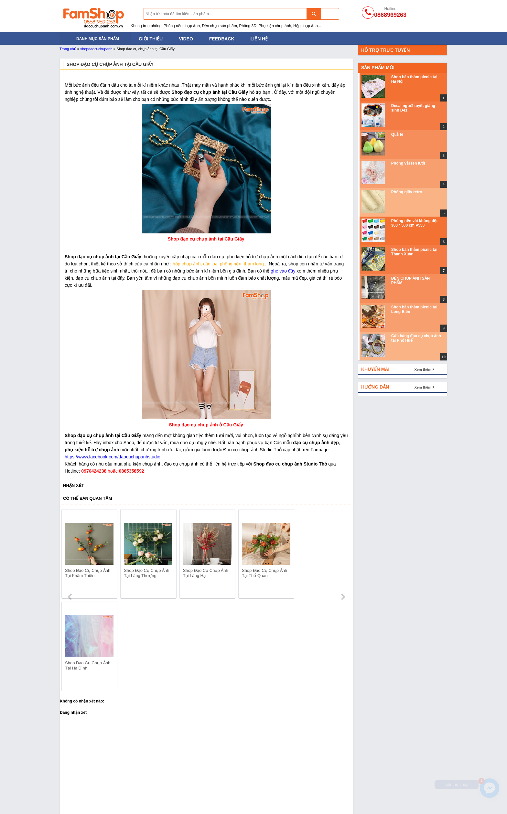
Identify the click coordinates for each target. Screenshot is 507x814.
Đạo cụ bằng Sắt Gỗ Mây (163, 785)
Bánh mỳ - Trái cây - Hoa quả (166, 794)
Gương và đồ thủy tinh (315, 802)
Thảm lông (303, 777)
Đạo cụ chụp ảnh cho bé (162, 777)
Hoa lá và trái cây (309, 794)
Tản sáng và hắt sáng (81, 785)
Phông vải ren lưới (408, 163)
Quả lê (397, 134)
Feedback (221, 38)
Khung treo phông (77, 794)
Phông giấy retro (406, 192)
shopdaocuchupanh (96, 49)
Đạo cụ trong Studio (79, 802)
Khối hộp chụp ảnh (311, 785)
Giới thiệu (151, 38)
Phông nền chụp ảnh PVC (241, 794)
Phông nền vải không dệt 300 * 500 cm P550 (414, 223)
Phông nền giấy (230, 785)
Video (186, 38)
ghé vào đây (283, 270)
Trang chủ (67, 49)
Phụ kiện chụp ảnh (156, 802)
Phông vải (225, 802)
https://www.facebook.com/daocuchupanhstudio (112, 456)
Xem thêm (422, 369)
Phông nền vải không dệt (240, 777)
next (343, 555)
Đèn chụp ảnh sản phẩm (84, 777)
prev (70, 555)
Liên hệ (259, 38)
